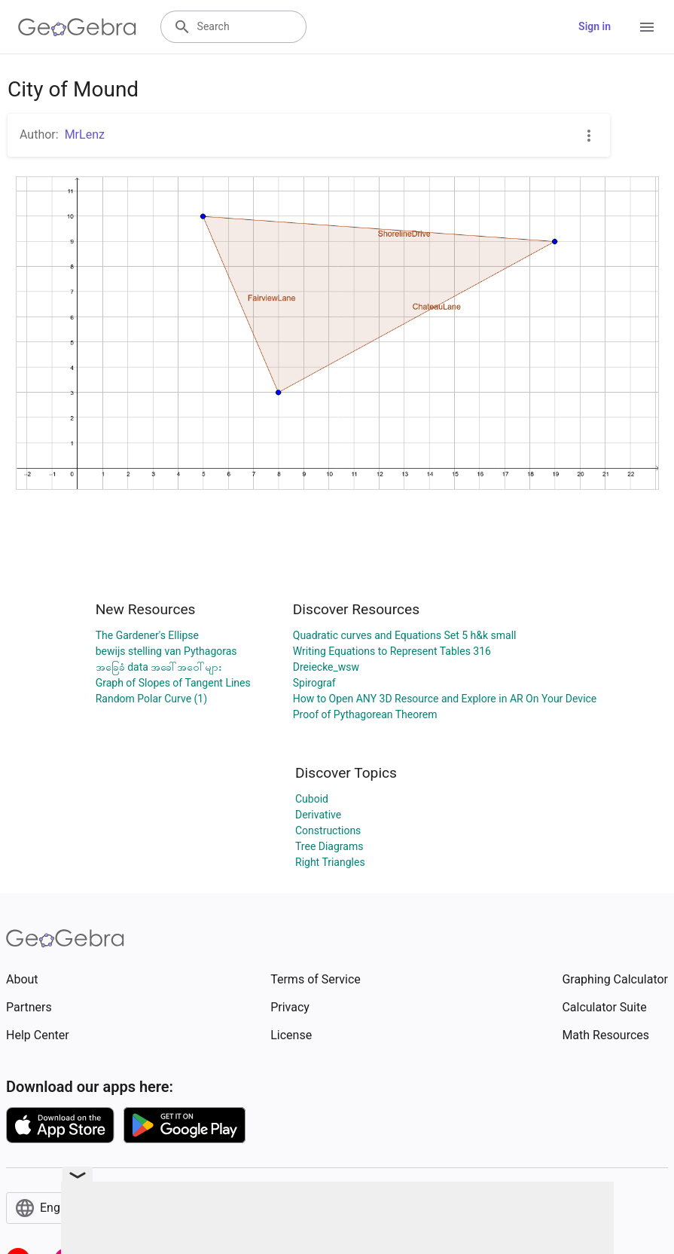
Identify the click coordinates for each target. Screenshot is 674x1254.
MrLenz (85, 134)
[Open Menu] (647, 27)
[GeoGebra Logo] (77, 27)
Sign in (594, 26)
